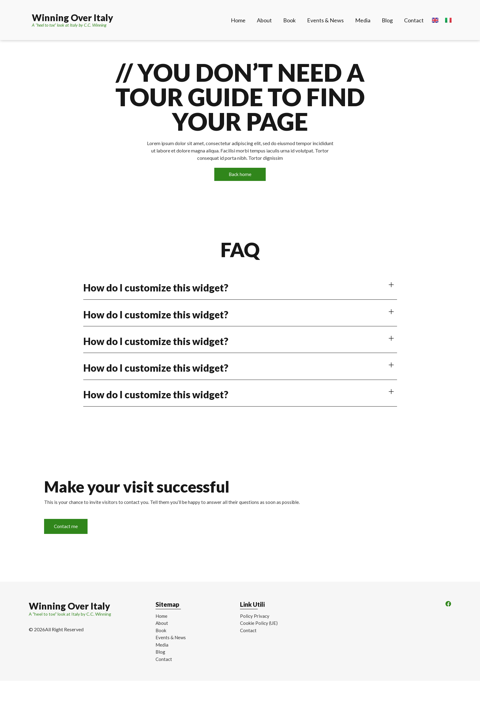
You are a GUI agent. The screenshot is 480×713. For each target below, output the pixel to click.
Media (362, 20)
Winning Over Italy (72, 17)
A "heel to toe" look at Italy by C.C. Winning (69, 25)
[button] (240, 289)
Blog (387, 20)
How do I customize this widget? (155, 289)
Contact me (80, 539)
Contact (414, 20)
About (264, 20)
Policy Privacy (254, 638)
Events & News (325, 20)
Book (289, 20)
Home (238, 20)
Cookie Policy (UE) (259, 645)
